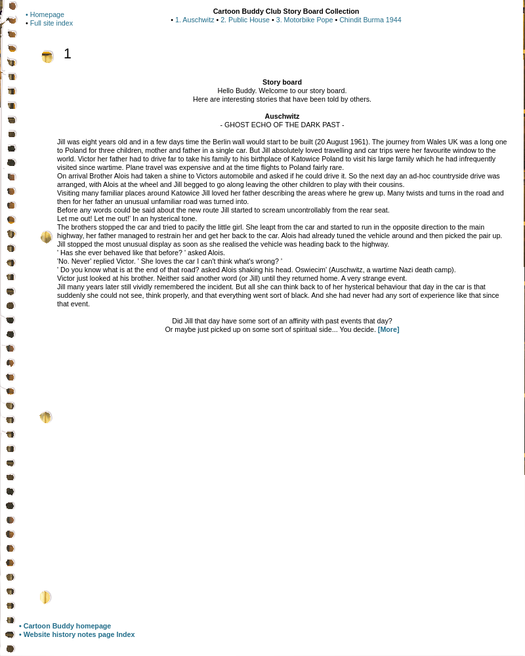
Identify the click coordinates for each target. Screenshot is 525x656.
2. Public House (245, 20)
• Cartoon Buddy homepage (65, 626)
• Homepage (45, 14)
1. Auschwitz (194, 20)
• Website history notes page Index (77, 634)
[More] (389, 329)
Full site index (51, 23)
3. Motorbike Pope (304, 20)
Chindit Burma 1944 (370, 20)
